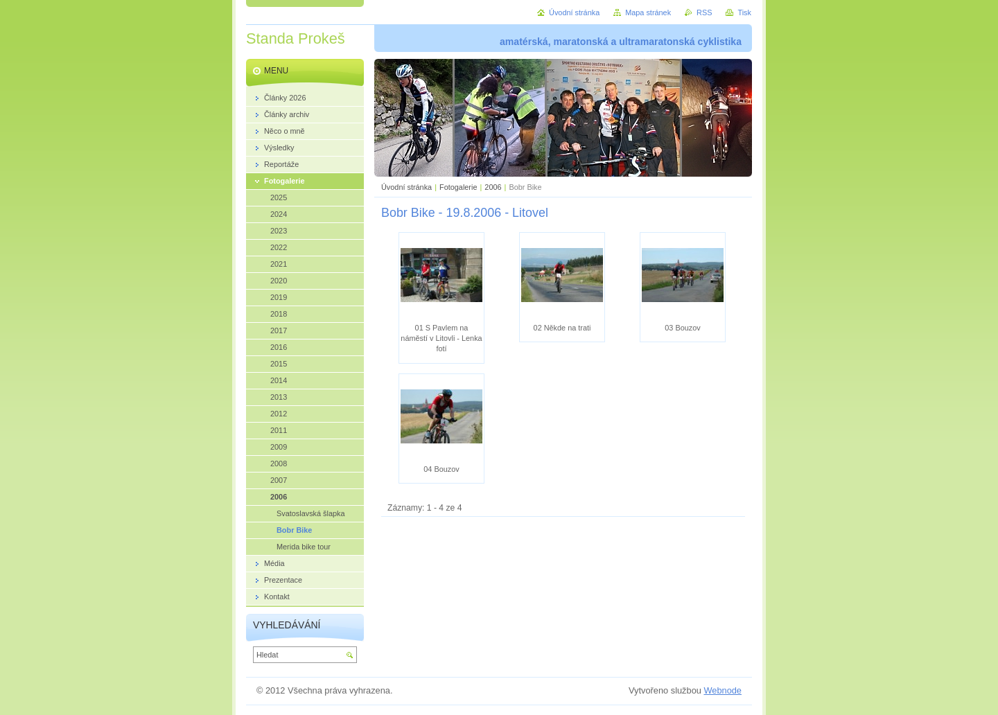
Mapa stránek (648, 12)
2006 (492, 187)
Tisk (744, 12)
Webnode (722, 690)
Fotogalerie (458, 187)
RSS (704, 12)
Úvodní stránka (406, 187)
